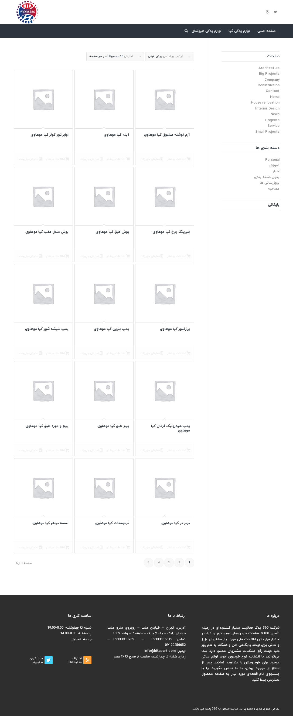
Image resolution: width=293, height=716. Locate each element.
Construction (269, 85)
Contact (273, 91)
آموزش (274, 165)
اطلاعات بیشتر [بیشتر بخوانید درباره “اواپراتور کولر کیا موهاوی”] (57, 159)
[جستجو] (184, 31)
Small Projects (267, 131)
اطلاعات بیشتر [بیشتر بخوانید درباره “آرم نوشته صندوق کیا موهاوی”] (178, 159)
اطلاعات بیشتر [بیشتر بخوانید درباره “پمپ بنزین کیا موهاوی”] (118, 353)
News (275, 114)
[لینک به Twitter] (275, 12)
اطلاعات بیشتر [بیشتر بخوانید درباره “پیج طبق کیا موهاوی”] (118, 450)
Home (275, 97)
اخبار (276, 171)
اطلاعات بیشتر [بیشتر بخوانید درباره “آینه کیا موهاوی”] (118, 159)
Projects (272, 120)
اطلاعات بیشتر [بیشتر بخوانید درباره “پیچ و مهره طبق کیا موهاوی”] (57, 450)
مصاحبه (274, 188)
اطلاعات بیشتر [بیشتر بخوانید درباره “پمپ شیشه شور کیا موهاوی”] (57, 353)
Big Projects (269, 73)
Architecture (269, 68)
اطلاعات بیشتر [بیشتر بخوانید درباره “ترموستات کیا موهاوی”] (118, 547)
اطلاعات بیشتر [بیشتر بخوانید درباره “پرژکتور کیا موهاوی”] (178, 353)
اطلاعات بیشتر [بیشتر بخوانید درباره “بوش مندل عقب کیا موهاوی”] (57, 256)
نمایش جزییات (151, 159)
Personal (272, 159)
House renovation (265, 102)
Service (273, 126)
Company (272, 79)
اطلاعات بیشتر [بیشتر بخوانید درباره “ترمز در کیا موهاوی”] (178, 547)
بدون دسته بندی (267, 177)
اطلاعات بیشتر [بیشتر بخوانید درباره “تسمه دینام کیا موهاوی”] (57, 547)
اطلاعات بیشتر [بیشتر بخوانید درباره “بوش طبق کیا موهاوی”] (118, 256)
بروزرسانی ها (270, 182)
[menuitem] (267, 31)
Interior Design (267, 108)
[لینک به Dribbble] (267, 12)
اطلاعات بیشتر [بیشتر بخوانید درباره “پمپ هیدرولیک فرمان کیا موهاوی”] (178, 450)
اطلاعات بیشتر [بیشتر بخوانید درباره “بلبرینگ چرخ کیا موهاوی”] (178, 256)
